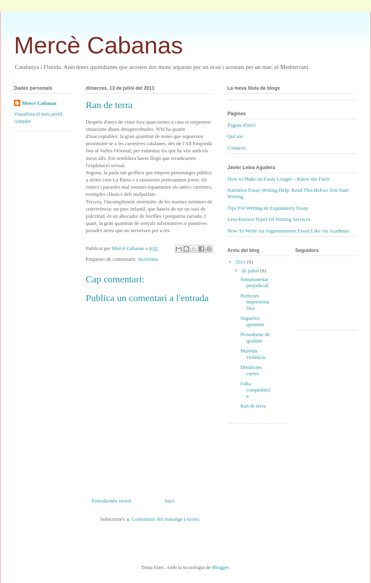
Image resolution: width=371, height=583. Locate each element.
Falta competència (255, 389)
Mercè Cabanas (98, 45)
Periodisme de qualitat (255, 337)
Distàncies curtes (251, 370)
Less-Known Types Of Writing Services (268, 219)
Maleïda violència (252, 354)
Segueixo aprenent (252, 321)
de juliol (251, 271)
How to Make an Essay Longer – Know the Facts (278, 179)
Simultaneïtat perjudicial (254, 282)
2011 (241, 262)
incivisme (148, 259)
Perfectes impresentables (254, 302)
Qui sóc (235, 136)
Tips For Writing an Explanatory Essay (267, 208)
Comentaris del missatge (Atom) (165, 519)
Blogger (220, 567)
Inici (169, 501)
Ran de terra (253, 406)
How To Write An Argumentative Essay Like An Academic (288, 231)
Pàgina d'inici (241, 125)
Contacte (236, 148)
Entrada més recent (112, 501)
